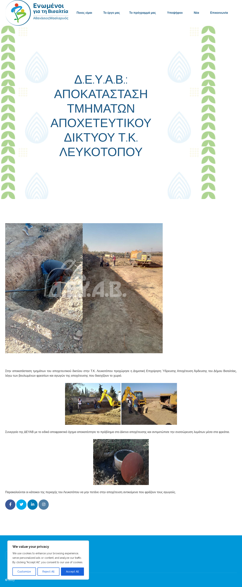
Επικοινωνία (219, 12)
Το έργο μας (111, 12)
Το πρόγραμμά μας (142, 12)
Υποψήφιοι (175, 12)
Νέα (196, 12)
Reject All (48, 571)
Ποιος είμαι (84, 12)
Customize (24, 571)
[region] (48, 560)
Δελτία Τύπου (149, 168)
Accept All (72, 571)
